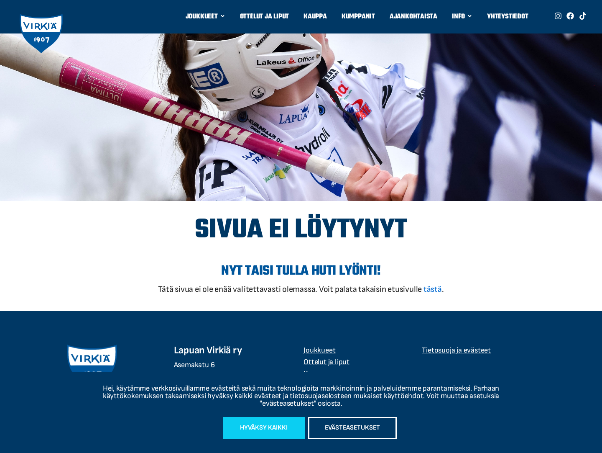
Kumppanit (358, 16)
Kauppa (315, 16)
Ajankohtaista (413, 16)
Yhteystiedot (507, 16)
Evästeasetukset (353, 428)
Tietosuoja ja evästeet (456, 350)
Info (462, 17)
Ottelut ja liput (264, 16)
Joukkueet (205, 17)
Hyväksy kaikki (262, 428)
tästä (432, 289)
